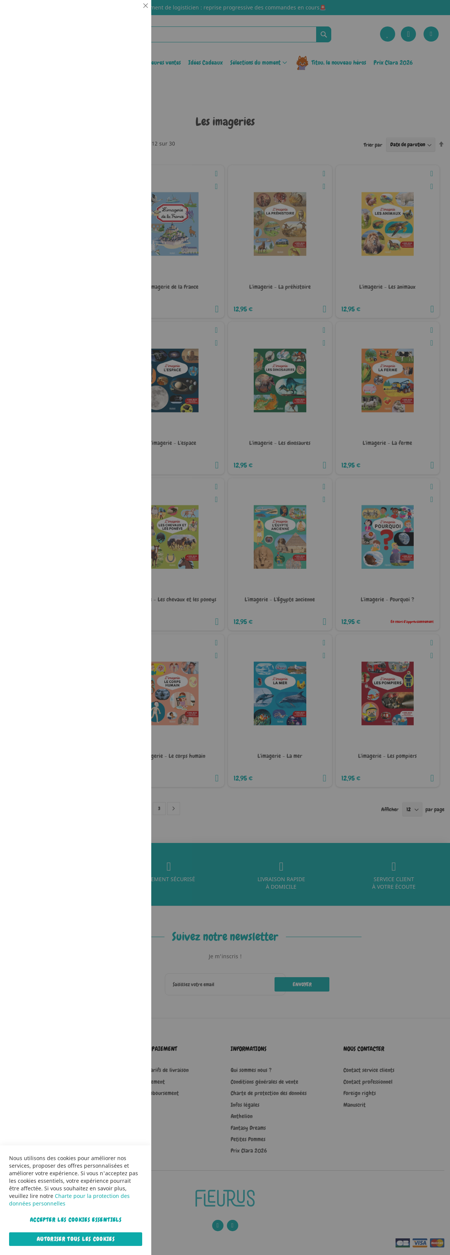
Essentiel (130, 14)
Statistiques (130, 102)
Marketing (130, 190)
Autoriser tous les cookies (76, 1239)
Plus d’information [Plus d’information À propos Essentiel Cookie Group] (122, 70)
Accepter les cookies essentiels (75, 1220)
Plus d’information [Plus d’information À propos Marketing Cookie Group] (122, 238)
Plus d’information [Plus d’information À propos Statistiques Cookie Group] (122, 158)
